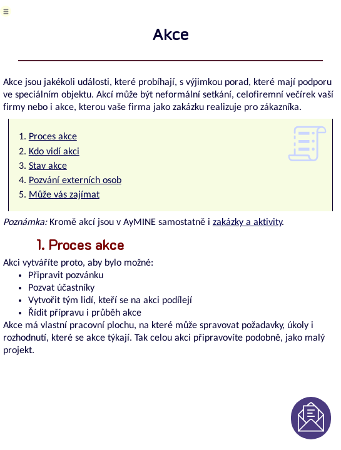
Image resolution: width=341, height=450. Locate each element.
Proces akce (53, 137)
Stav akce (48, 166)
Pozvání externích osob (75, 181)
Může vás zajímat (64, 195)
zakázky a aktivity (247, 223)
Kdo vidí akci (54, 152)
